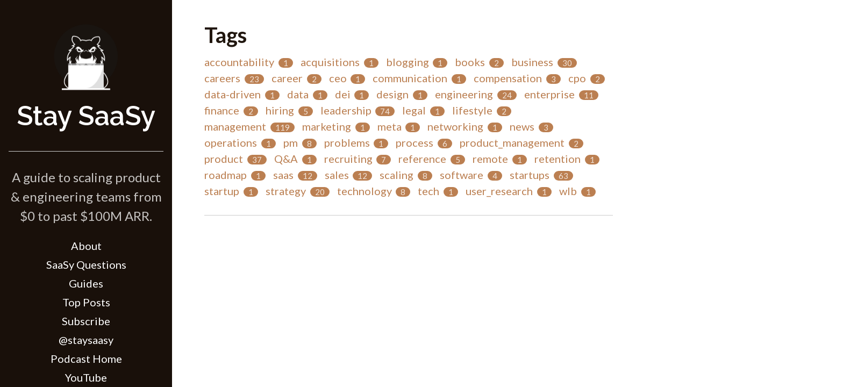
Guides (86, 283)
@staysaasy (86, 339)
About (86, 245)
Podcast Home (86, 358)
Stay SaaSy (86, 116)
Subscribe (86, 320)
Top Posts (86, 302)
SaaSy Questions (86, 264)
